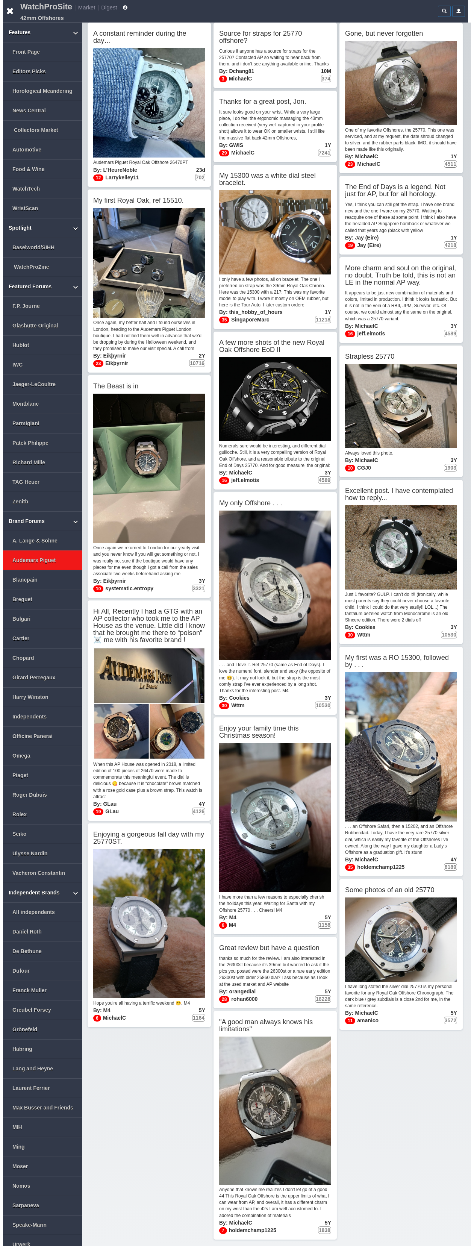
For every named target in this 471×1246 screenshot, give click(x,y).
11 (350, 1020)
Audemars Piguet (34, 560)
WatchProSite (46, 6)
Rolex (19, 814)
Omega (21, 756)
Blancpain (25, 580)
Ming (18, 1147)
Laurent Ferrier (31, 1088)
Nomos (21, 1186)
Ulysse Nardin (29, 853)
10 (350, 468)
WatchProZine (31, 267)
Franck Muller (29, 990)
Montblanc (25, 404)
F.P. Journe (26, 306)
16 (350, 334)
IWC (17, 365)
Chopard (23, 658)
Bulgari (21, 619)
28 (224, 999)
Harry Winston (30, 697)
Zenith (20, 502)
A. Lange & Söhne (35, 541)
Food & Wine (28, 169)
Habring (22, 1049)
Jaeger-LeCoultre (34, 384)
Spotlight (44, 229)
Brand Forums (44, 522)
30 (350, 635)
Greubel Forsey (31, 1010)
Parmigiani (25, 423)
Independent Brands (44, 894)
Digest (109, 7)
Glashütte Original (35, 326)
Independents (29, 717)
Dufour (21, 971)
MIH (17, 1127)
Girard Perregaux (33, 678)
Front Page (26, 52)
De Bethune (27, 951)
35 (224, 320)
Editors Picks (29, 71)
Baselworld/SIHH (33, 247)
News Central (29, 111)
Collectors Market (36, 130)
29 (224, 153)
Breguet (22, 599)
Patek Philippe (30, 443)
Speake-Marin (29, 1225)
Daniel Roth (27, 932)
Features (44, 34)
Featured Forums (44, 288)
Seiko (19, 834)
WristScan (25, 208)
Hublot (20, 345)
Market (86, 7)
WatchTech (26, 189)
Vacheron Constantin (38, 873)
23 (350, 164)
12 (98, 177)
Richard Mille (28, 462)
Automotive (26, 150)
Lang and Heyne (32, 1069)
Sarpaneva (25, 1205)
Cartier (20, 638)
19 (350, 245)
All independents (33, 912)
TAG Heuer (25, 482)
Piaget (20, 775)
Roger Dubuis (29, 795)
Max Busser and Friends (42, 1108)
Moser (20, 1166)
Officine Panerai (32, 736)
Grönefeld (24, 1029)
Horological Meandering (42, 91)
